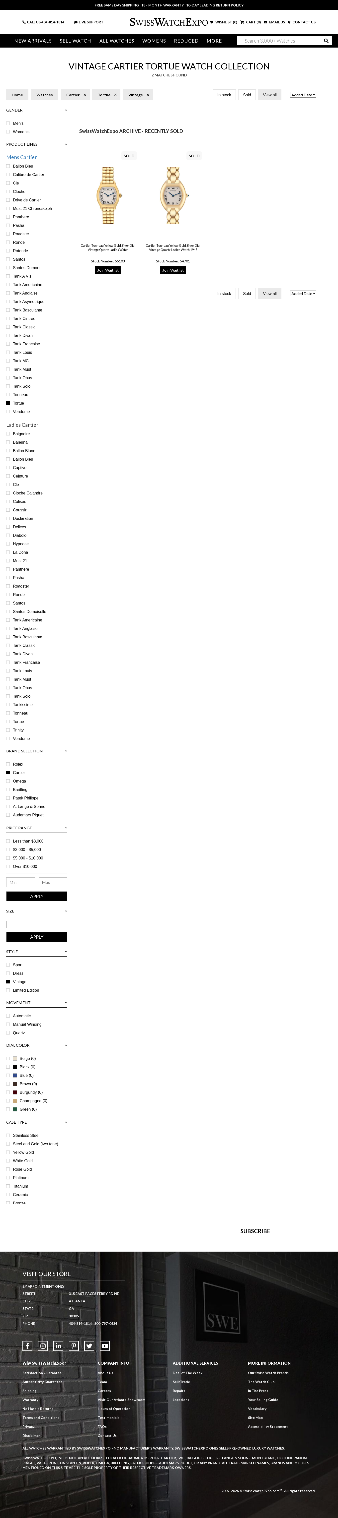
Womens (154, 41)
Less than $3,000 (28, 841)
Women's (21, 132)
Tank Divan (23, 335)
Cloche (19, 191)
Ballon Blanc (24, 451)
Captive (19, 468)
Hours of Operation (114, 1514)
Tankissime (23, 705)
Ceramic (20, 1195)
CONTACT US (302, 22)
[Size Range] (36, 924)
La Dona (20, 552)
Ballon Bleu (23, 166)
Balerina (20, 442)
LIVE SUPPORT (88, 22)
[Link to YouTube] (105, 1451)
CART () (250, 22)
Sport (17, 965)
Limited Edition (26, 990)
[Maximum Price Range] (53, 882)
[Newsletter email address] (194, 1309)
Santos (19, 259)
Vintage (19, 982)
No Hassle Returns (37, 1514)
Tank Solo (21, 386)
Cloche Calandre (28, 493)
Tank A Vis (22, 276)
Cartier (19, 773)
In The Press (258, 1496)
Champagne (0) (30, 1101)
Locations (181, 1505)
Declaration (23, 518)
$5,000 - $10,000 (28, 858)
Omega (19, 781)
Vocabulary (257, 1514)
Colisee (19, 501)
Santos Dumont (26, 268)
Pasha (18, 225)
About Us (105, 1478)
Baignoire (21, 434)
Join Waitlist (108, 270)
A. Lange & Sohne (29, 806)
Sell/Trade (181, 1487)
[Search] (284, 40)
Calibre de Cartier (28, 175)
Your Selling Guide (263, 1505)
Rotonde (20, 251)
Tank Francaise (26, 344)
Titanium (20, 1186)
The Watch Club (261, 1487)
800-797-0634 (105, 1428)
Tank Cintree (24, 318)
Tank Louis (22, 352)
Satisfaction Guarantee (42, 1478)
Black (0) (24, 1067)
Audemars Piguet (28, 815)
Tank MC (21, 361)
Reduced (186, 41)
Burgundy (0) (28, 1092)
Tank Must (22, 369)
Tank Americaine (27, 285)
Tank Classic (24, 327)
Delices (19, 527)
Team (102, 1487)
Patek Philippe (25, 798)
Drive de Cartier (27, 200)
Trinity (18, 730)
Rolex (18, 764)
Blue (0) (23, 1075)
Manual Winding (27, 1024)
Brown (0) (25, 1084)
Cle (16, 183)
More (214, 41)
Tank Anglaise (25, 293)
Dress (18, 973)
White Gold (23, 1161)
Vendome (21, 412)
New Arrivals (33, 41)
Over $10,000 (25, 866)
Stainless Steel (26, 1135)
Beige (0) (24, 1058)
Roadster (21, 234)
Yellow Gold (23, 1152)
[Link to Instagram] (43, 1451)
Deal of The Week (187, 1478)
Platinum (20, 1178)
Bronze (19, 1203)
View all (270, 95)
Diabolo (19, 535)
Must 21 (20, 561)
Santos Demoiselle (29, 611)
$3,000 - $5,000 (27, 850)
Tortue (18, 403)
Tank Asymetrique (28, 302)
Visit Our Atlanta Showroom (121, 1505)
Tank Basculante (27, 310)
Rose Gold (22, 1169)
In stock (224, 95)
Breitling (20, 790)
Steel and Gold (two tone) (35, 1144)
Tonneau (20, 395)
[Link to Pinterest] (74, 1451)
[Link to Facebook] (27, 1451)
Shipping (29, 1496)
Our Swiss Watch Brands (268, 1478)
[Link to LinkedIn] (58, 1451)
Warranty (30, 1505)
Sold (247, 95)
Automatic (22, 1016)
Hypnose (21, 544)
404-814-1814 (52, 22)
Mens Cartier (21, 157)
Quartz (19, 1033)
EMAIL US (274, 22)
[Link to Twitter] (89, 1451)
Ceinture (20, 476)
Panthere (21, 217)
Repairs (179, 1496)
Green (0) (25, 1109)
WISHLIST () (223, 22)
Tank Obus (22, 378)
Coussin (20, 510)
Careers (104, 1496)
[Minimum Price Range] (20, 882)
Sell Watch (75, 41)
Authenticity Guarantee (42, 1487)
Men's (18, 123)
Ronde (19, 242)
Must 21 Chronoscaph (32, 208)
